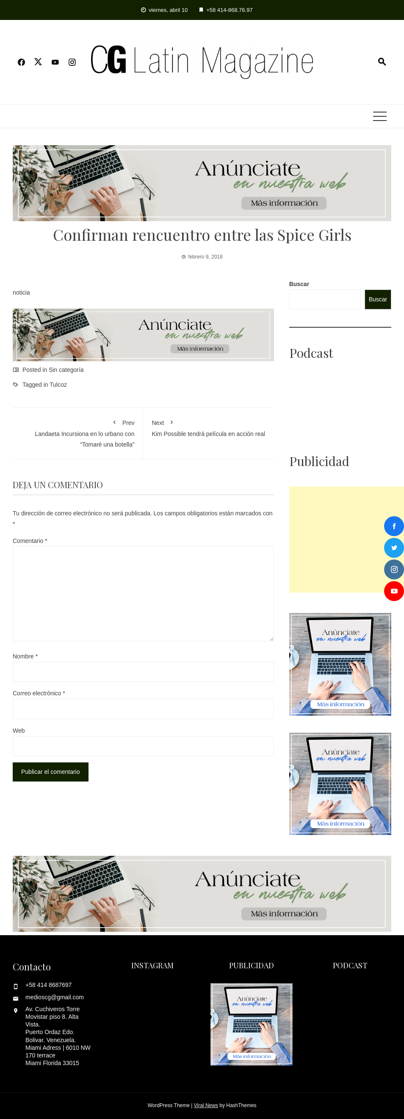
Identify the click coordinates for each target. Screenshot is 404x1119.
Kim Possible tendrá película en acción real (208, 426)
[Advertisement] (346, 539)
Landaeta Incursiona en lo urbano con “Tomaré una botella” (77, 432)
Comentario (30, 540)
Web (19, 730)
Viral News (206, 1105)
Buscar (299, 284)
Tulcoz (58, 384)
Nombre (25, 656)
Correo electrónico (39, 693)
